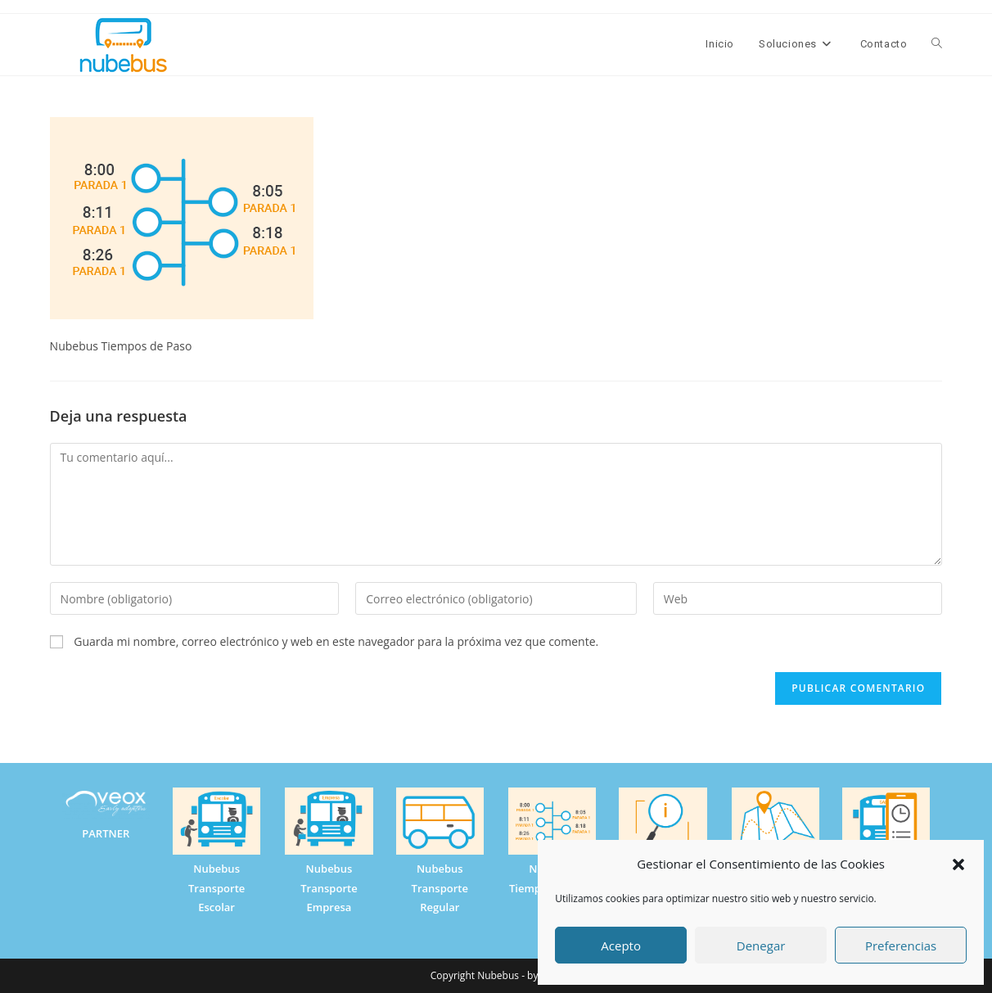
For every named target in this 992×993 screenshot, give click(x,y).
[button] (958, 864)
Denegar (761, 945)
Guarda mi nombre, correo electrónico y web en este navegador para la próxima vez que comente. (336, 641)
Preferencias (900, 945)
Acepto (621, 945)
